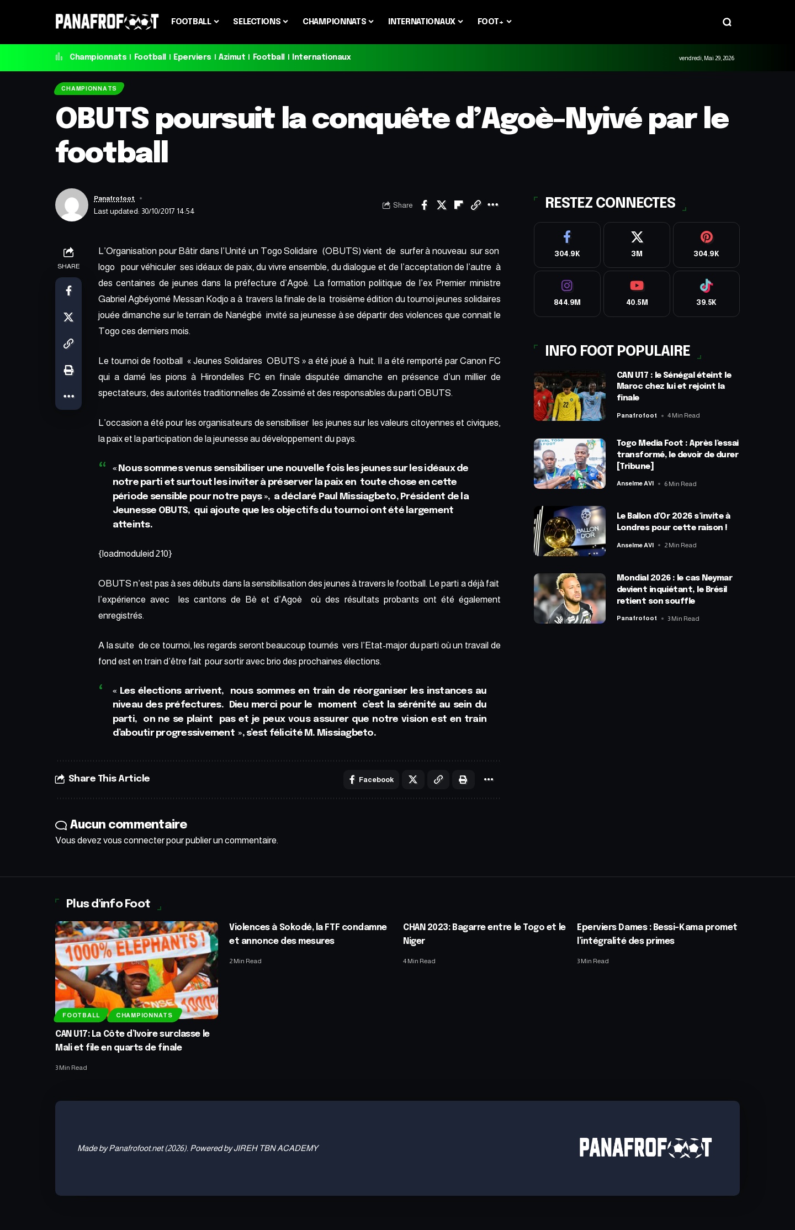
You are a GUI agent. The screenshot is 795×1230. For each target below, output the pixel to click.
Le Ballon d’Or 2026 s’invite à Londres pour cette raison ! (676, 526)
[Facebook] (567, 243)
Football (150, 57)
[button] (727, 22)
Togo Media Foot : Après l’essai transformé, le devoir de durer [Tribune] (672, 458)
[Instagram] (567, 296)
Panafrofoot (117, 202)
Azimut (232, 57)
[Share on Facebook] (424, 209)
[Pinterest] (706, 243)
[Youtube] (636, 296)
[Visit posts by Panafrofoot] (71, 209)
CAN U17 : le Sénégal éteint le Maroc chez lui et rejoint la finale (676, 391)
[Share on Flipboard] (459, 209)
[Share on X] (441, 209)
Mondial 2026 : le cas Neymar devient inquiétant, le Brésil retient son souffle (678, 594)
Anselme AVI (638, 488)
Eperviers (192, 57)
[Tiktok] (706, 296)
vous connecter (134, 847)
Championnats (98, 57)
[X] (636, 243)
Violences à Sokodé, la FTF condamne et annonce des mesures (291, 948)
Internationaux (321, 57)
